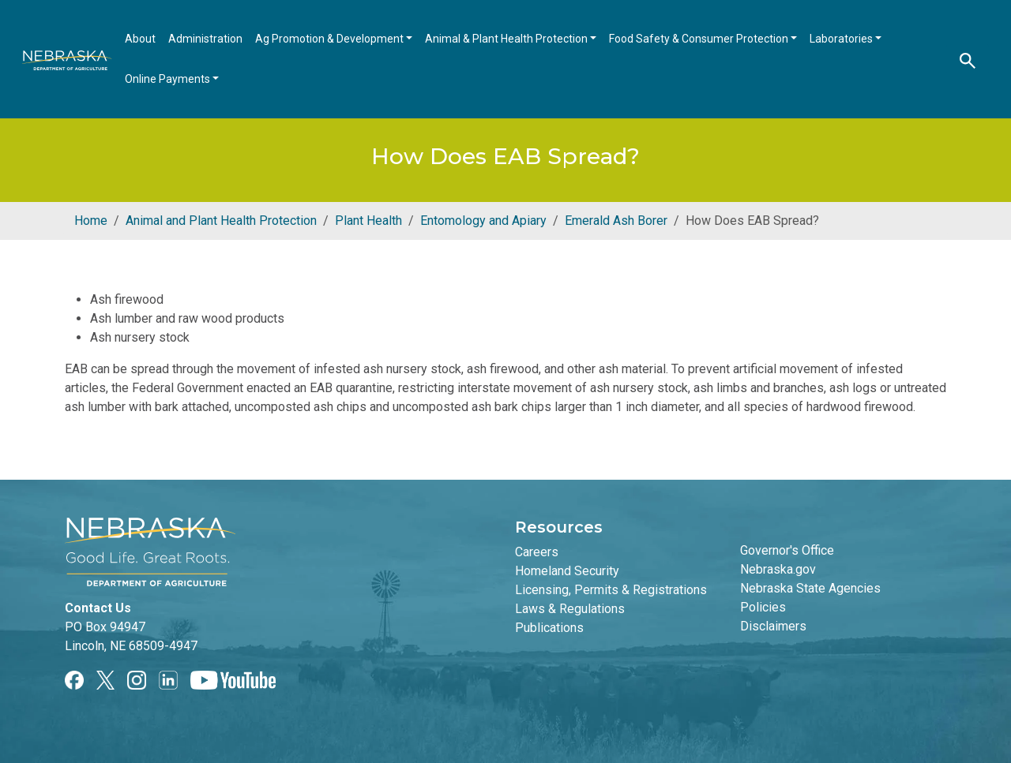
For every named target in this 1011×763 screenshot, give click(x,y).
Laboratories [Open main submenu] (842, 38)
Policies (763, 607)
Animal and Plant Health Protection (221, 220)
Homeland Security (567, 570)
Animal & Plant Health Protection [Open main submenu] (507, 38)
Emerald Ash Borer (616, 220)
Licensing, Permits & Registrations (611, 589)
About (140, 38)
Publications (549, 627)
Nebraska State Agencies (810, 588)
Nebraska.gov (778, 569)
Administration (205, 38)
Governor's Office (787, 550)
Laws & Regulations (570, 608)
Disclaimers (773, 626)
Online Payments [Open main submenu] (168, 79)
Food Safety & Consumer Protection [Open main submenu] (700, 38)
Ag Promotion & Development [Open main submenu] (330, 38)
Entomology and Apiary (483, 220)
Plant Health (368, 220)
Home (90, 220)
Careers (536, 551)
